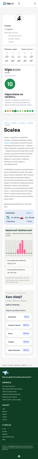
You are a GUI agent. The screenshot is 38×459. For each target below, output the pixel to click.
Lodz (3, 409)
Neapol (4, 414)
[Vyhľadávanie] (19, 4)
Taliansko (22, 123)
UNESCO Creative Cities (9, 392)
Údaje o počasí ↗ (27, 49)
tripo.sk (7, 123)
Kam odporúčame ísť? (8, 386)
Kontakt (4, 431)
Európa (14, 123)
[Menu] (35, 3)
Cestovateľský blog (8, 437)
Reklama (4, 434)
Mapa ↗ (29, 213)
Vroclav (4, 419)
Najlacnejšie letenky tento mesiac (12, 389)
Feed (3, 439)
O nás (4, 429)
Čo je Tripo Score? (10, 76)
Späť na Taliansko (13, 305)
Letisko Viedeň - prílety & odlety (11, 400)
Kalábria (30, 123)
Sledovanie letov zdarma (9, 397)
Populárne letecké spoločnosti (11, 394)
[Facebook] (19, 456)
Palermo (4, 411)
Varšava (4, 417)
